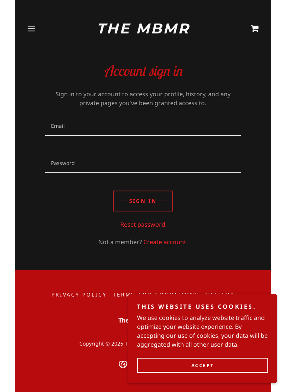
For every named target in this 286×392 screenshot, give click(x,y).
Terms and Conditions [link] (156, 294)
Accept (202, 370)
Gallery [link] (220, 294)
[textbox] (143, 126)
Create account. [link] (165, 242)
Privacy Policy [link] (79, 294)
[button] (42, 28)
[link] (143, 31)
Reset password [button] (142, 224)
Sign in (143, 200)
